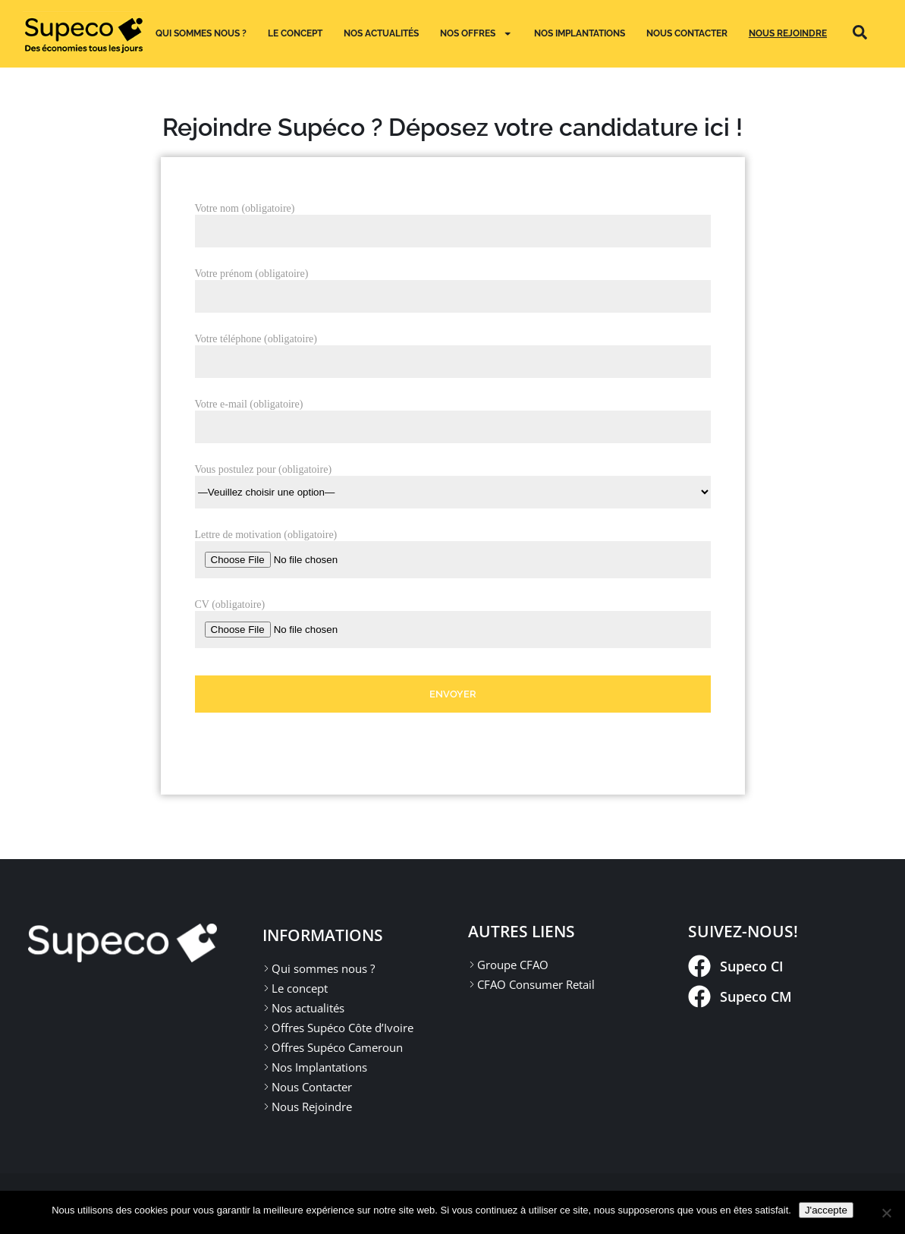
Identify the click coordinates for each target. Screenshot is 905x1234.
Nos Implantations (319, 1067)
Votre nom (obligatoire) (245, 208)
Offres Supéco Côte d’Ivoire (342, 1027)
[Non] (886, 1212)
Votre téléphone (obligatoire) (256, 339)
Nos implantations (579, 33)
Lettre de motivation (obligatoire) (266, 534)
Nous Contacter (686, 33)
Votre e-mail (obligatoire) (249, 404)
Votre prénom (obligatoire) (252, 273)
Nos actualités (381, 33)
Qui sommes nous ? (201, 33)
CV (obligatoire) (230, 604)
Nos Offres (476, 33)
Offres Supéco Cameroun (337, 1047)
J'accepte (826, 1210)
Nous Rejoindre (788, 33)
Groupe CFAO (512, 964)
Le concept (295, 33)
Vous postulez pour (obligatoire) (453, 481)
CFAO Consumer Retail (536, 984)
